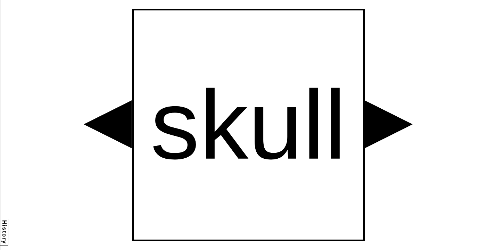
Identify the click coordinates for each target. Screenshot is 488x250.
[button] (108, 124)
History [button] (4, 232)
